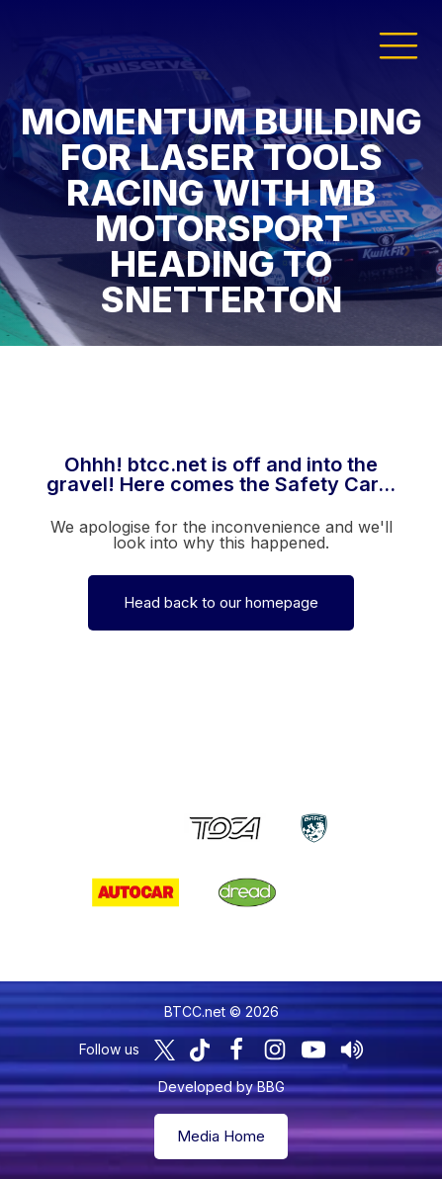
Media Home (221, 1136)
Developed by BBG (221, 1086)
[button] (398, 44)
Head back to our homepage (221, 602)
